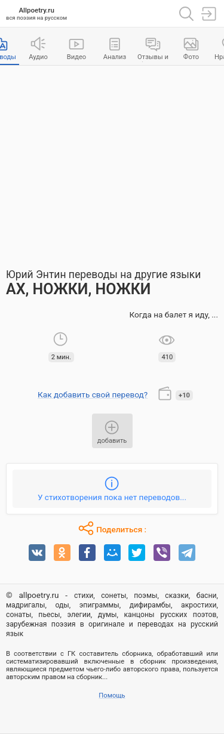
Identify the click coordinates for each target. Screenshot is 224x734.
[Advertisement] (112, 161)
